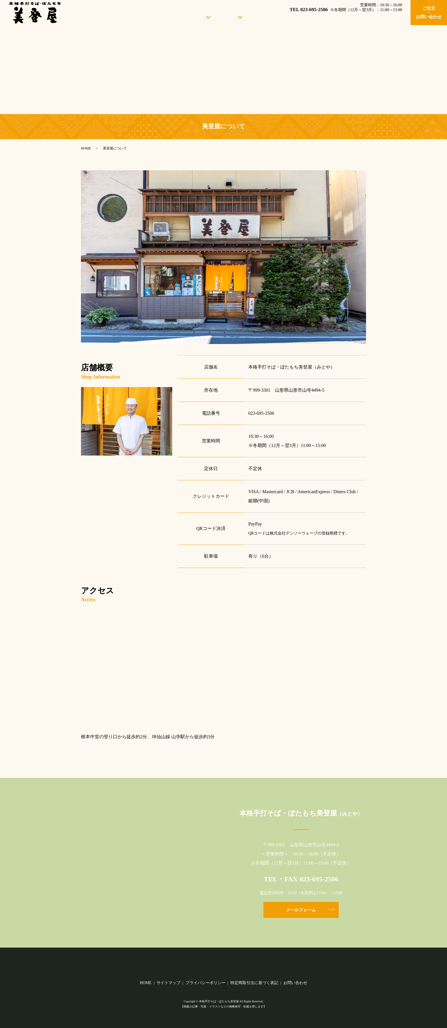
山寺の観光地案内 (388, 16)
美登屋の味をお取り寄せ (335, 16)
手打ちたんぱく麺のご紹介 (275, 16)
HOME (165, 16)
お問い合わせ (295, 983)
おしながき (229, 16)
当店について (196, 16)
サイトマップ (168, 983)
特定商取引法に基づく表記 (254, 983)
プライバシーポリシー (205, 983)
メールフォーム (301, 910)
